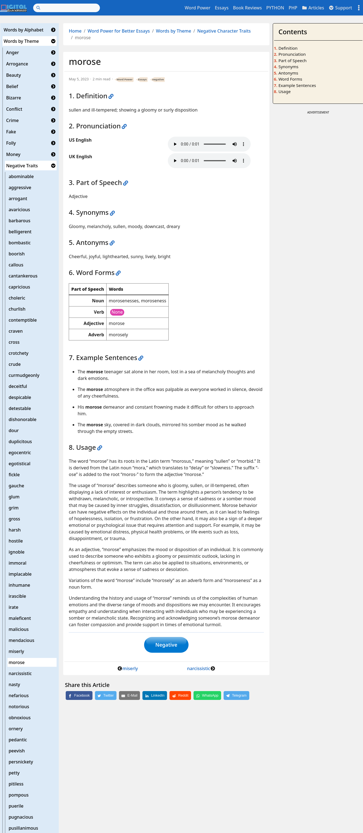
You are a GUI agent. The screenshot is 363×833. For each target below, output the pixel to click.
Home (75, 31)
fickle (14, 475)
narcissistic (20, 673)
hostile (16, 541)
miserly (16, 651)
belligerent (20, 232)
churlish (17, 309)
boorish (17, 254)
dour (14, 430)
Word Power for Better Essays (119, 31)
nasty (14, 684)
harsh (15, 530)
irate (13, 607)
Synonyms (288, 66)
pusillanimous (23, 828)
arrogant (18, 198)
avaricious (19, 210)
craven (16, 331)
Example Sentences (297, 85)
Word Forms (290, 79)
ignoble (16, 552)
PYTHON (275, 8)
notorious (19, 707)
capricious (19, 287)
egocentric (20, 452)
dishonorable (22, 419)
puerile (16, 806)
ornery (16, 729)
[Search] (66, 8)
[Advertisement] (318, 150)
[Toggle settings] (358, 8)
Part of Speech (293, 60)
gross (14, 519)
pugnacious (21, 817)
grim (13, 508)
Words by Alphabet (23, 30)
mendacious (21, 640)
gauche (16, 486)
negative (158, 79)
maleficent (20, 618)
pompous (18, 795)
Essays (222, 8)
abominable (21, 176)
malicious (19, 629)
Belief (12, 86)
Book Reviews (247, 8)
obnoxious (20, 718)
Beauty (13, 75)
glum (14, 497)
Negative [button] (166, 645)
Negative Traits (22, 166)
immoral (17, 563)
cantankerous (23, 276)
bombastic (20, 243)
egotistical (19, 464)
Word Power (197, 8)
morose (17, 662)
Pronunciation (292, 54)
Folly (11, 143)
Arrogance (17, 64)
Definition (288, 48)
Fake (11, 132)
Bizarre (13, 98)
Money (13, 154)
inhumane (19, 585)
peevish (17, 751)
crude (15, 364)
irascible (17, 596)
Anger (12, 52)
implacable (20, 574)
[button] (53, 30)
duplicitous (20, 441)
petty (14, 773)
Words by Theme (21, 41)
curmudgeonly (24, 375)
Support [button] (340, 8)
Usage (285, 91)
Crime (12, 120)
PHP (292, 8)
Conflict (14, 109)
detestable (20, 408)
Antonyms (288, 73)
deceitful (18, 386)
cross (14, 342)
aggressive (20, 187)
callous (16, 265)
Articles (313, 8)
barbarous (19, 221)
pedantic (18, 740)
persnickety (21, 762)
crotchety (18, 353)
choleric (17, 298)
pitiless (16, 784)
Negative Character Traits (224, 31)
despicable (20, 397)
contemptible (23, 320)
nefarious (19, 695)
